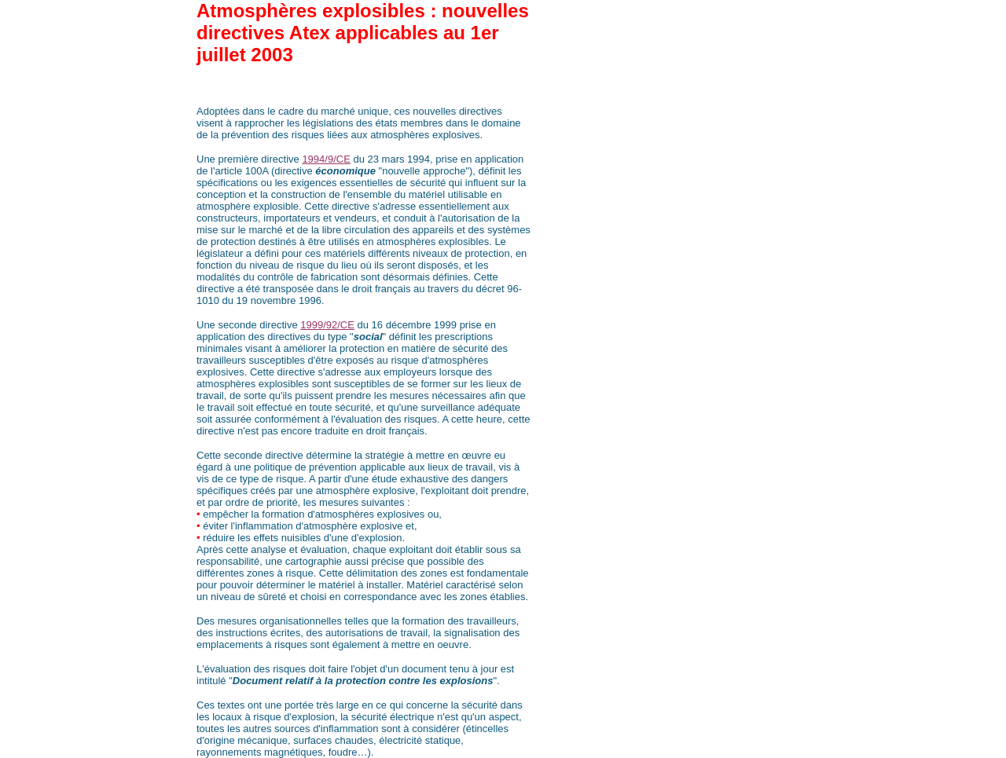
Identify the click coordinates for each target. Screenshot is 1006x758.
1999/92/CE (327, 325)
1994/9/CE (326, 159)
